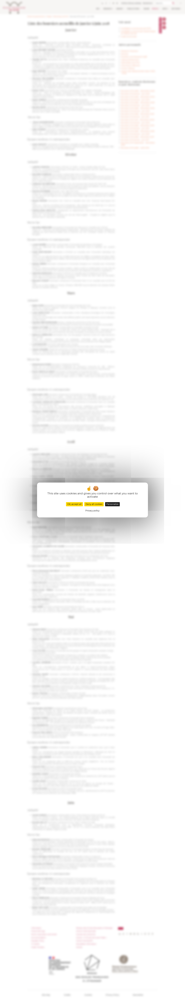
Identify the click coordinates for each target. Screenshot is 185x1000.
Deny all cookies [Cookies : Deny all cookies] (94, 504)
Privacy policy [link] (92, 510)
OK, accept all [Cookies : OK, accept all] (74, 504)
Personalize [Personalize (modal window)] (112, 504)
